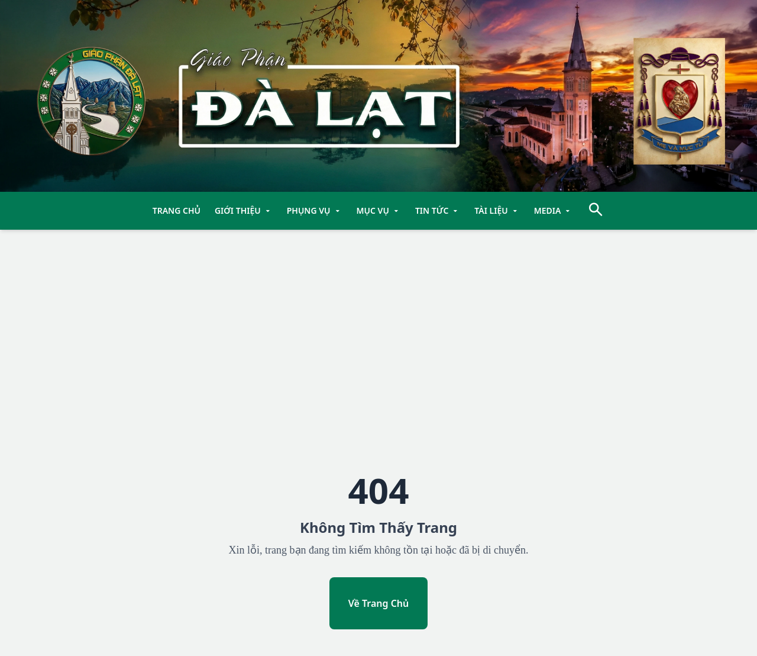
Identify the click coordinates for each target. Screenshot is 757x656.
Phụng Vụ (314, 211)
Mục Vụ (379, 211)
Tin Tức (437, 211)
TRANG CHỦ (176, 210)
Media (553, 211)
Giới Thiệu (244, 211)
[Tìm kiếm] (595, 211)
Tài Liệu (496, 211)
